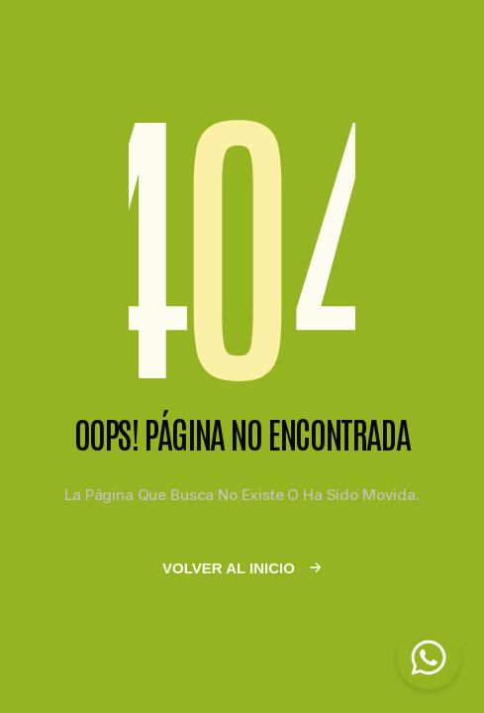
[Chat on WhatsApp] (428, 657)
